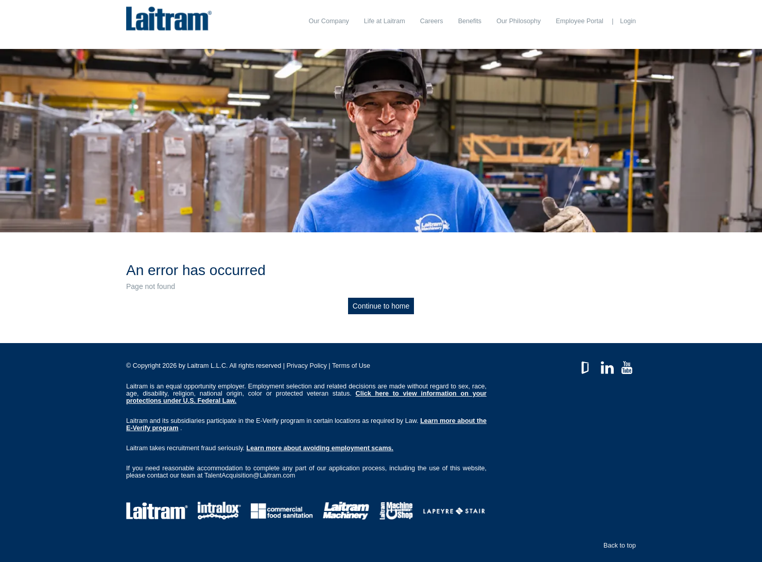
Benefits (470, 21)
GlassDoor (587, 365)
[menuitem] (328, 21)
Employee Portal (579, 21)
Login (628, 21)
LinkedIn (607, 365)
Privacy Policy (306, 365)
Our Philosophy (518, 21)
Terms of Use (351, 365)
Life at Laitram (384, 21)
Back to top (619, 545)
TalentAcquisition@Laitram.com (250, 475)
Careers (431, 21)
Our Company (328, 21)
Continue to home (381, 306)
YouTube (627, 365)
